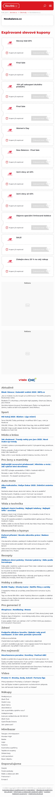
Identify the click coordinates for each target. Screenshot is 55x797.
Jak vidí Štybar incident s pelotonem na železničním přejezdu (24, 684)
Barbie (3, 739)
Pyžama (4, 745)
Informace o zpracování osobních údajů (28, 792)
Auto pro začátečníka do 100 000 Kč (14, 716)
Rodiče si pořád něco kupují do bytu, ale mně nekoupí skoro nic (25, 659)
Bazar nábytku (6, 759)
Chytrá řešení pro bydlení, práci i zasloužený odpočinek (21, 641)
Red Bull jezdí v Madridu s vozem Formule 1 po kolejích (22, 494)
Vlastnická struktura (35, 794)
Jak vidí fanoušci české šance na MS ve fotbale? (19, 687)
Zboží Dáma (5, 705)
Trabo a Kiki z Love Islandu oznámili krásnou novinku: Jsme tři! (24, 455)
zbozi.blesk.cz (6, 708)
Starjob (4, 768)
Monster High (6, 736)
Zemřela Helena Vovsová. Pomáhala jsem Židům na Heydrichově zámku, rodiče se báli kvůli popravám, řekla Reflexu (25, 406)
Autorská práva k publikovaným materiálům (18, 790)
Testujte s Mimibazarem (10, 734)
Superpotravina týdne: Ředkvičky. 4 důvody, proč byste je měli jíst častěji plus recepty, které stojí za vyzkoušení (25, 576)
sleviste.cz (13, 12)
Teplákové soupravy (8, 751)
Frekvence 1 (5, 777)
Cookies (47, 792)
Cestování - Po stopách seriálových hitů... (16, 476)
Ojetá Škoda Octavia (9, 722)
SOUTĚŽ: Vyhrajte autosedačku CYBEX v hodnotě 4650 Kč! (23, 470)
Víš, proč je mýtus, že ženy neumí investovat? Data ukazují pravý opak (27, 613)
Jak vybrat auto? (7, 725)
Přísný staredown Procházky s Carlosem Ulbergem (20, 682)
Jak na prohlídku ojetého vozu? (13, 710)
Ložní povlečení (7, 756)
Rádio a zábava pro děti (10, 774)
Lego (3, 742)
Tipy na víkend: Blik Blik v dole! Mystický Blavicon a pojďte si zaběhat (27, 595)
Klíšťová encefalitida (8, 638)
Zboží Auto (5, 719)
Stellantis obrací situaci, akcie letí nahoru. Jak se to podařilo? (23, 491)
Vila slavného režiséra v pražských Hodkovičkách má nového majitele (27, 541)
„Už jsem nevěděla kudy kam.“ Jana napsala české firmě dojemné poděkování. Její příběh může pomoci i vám (26, 645)
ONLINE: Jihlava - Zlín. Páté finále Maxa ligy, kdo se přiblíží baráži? (25, 425)
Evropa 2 (4, 779)
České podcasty (7, 771)
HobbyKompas (7, 713)
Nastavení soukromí (19, 794)
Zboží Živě (5, 699)
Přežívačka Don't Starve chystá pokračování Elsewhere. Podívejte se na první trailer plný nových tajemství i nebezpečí (26, 667)
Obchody (23, 12)
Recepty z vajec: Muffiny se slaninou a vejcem (18, 473)
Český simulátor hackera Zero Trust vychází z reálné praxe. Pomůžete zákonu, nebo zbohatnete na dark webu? (27, 663)
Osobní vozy (5, 702)
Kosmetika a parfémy (9, 748)
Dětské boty (5, 753)
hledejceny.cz (6, 696)
